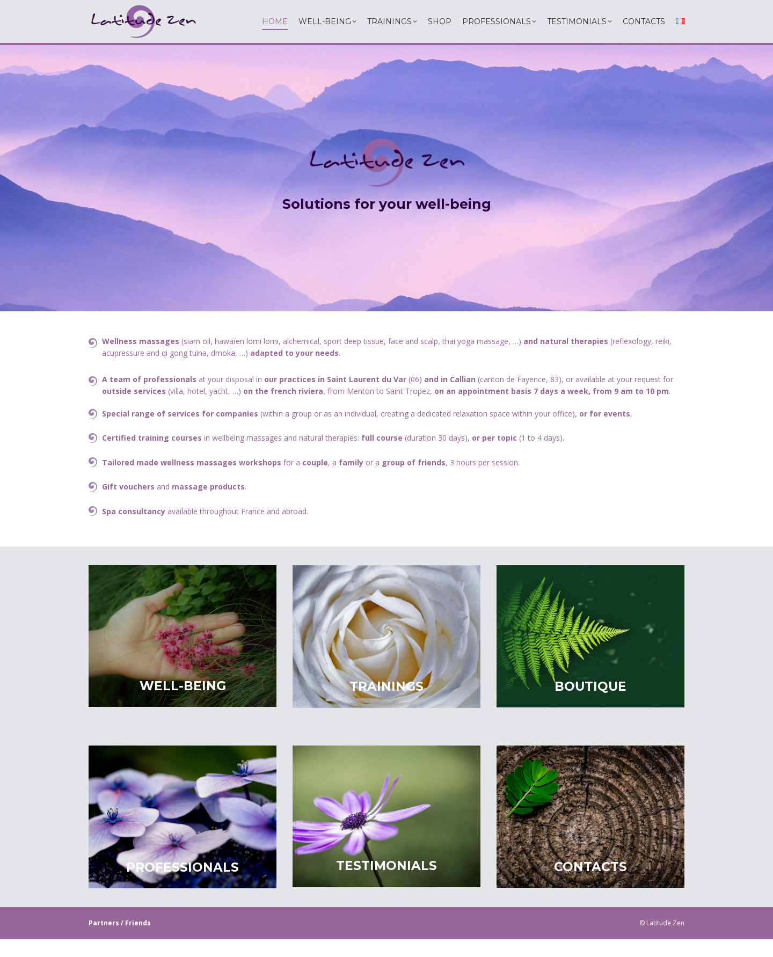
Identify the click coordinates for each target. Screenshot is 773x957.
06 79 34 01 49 (429, 9)
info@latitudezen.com (510, 9)
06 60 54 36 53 (377, 9)
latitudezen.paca (305, 9)
